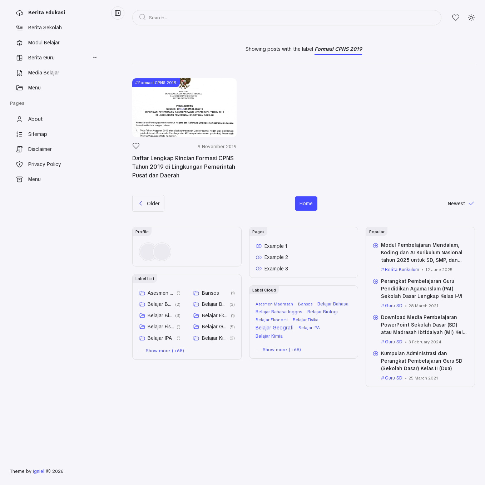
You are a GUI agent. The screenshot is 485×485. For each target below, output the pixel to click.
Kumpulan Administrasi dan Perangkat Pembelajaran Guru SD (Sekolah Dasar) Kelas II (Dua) (421, 361)
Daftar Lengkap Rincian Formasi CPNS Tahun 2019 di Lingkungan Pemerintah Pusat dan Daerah (183, 167)
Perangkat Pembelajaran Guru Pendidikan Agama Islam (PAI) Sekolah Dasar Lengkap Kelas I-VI (421, 288)
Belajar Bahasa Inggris (214, 304)
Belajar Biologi (160, 315)
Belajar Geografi (214, 326)
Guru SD (393, 306)
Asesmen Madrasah (161, 293)
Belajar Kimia (214, 338)
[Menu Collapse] (117, 13)
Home (306, 203)
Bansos (210, 293)
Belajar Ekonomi (215, 315)
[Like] (136, 147)
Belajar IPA (160, 338)
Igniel (38, 471)
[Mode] (471, 17)
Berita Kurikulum (402, 269)
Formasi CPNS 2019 (157, 82)
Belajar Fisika (161, 326)
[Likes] (455, 17)
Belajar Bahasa (160, 304)
